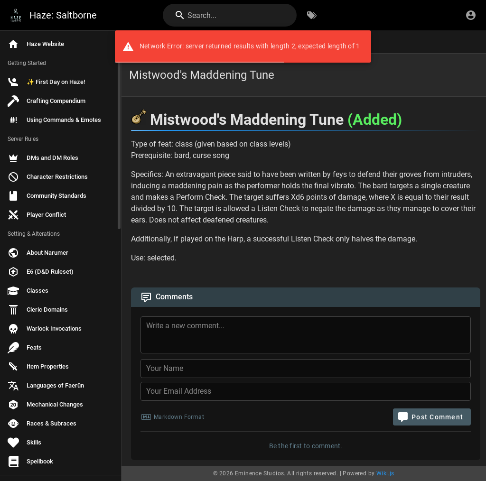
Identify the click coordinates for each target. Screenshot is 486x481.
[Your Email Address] (305, 391)
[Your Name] (305, 368)
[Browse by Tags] (311, 15)
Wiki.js (385, 473)
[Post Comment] (432, 417)
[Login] (470, 15)
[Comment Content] (308, 336)
